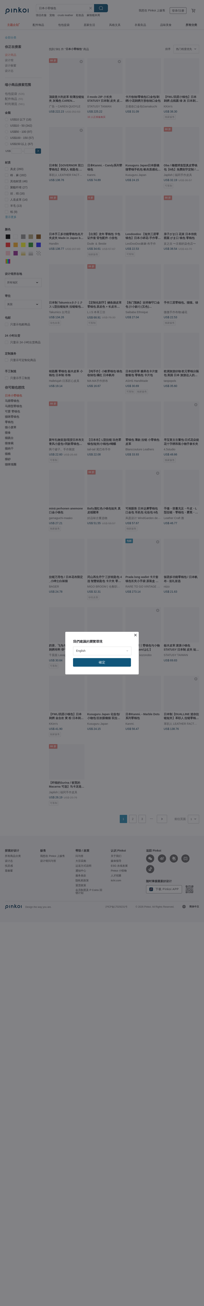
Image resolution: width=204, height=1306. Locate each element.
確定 (102, 662)
